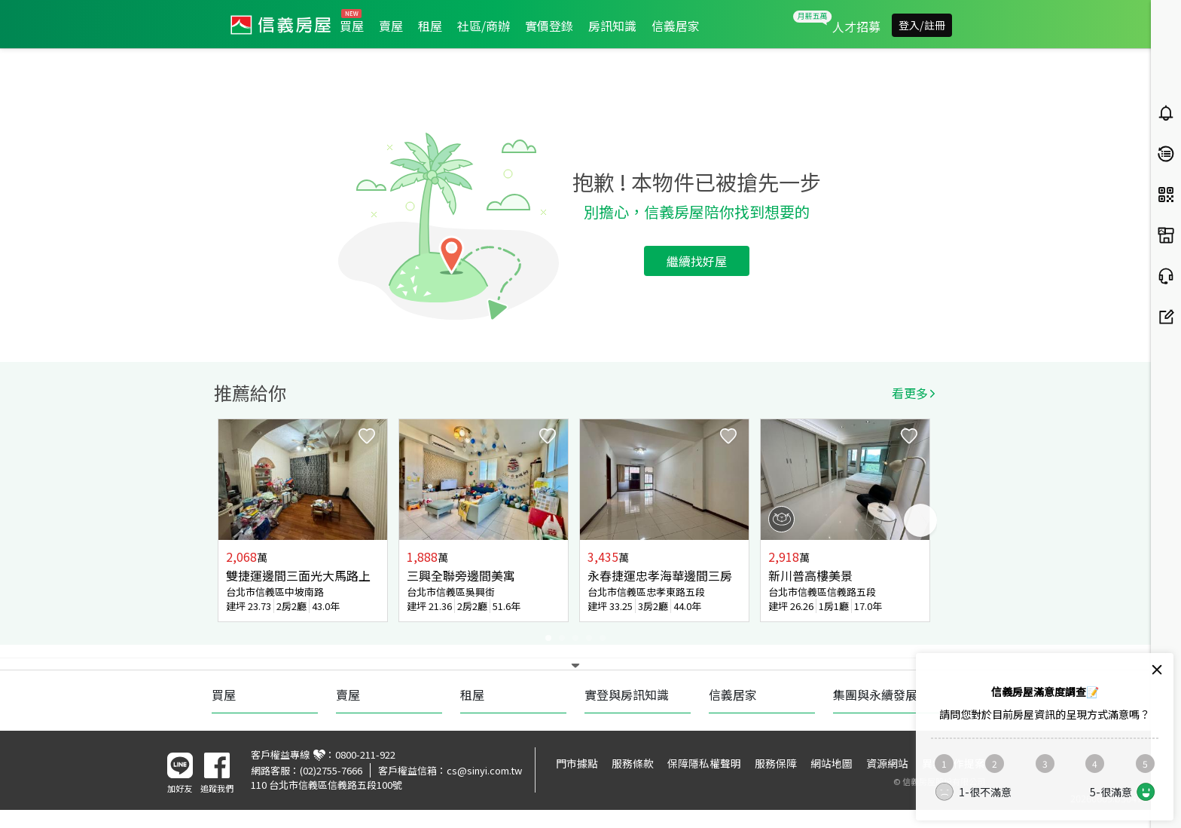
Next (920, 520)
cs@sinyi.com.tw (484, 770)
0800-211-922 (365, 754)
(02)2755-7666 (331, 770)
